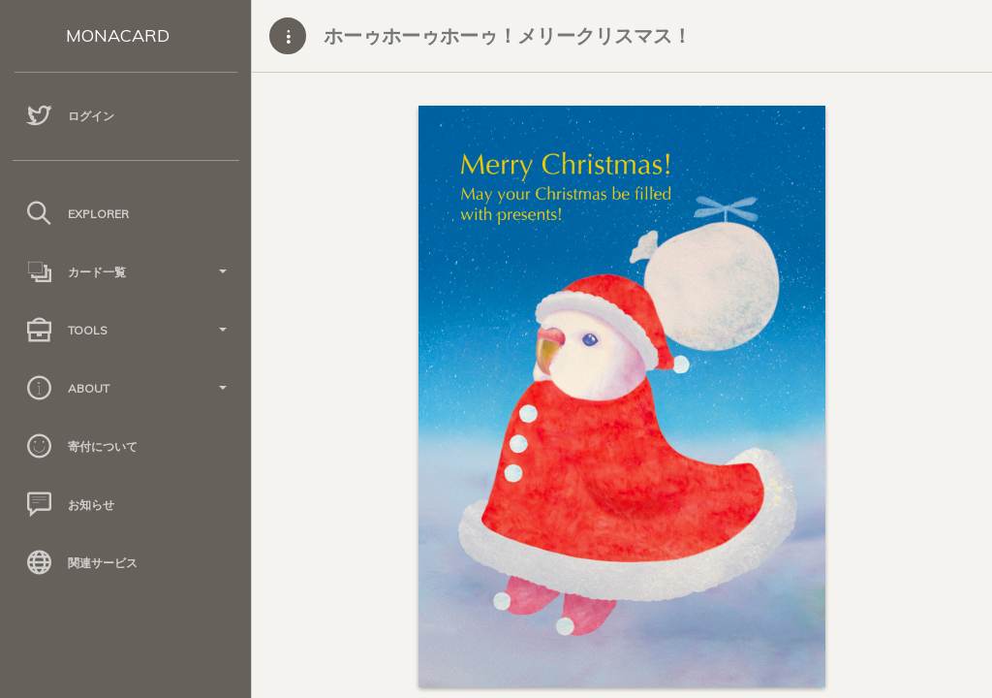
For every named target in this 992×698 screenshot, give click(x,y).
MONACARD (118, 35)
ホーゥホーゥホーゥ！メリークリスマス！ (508, 35)
